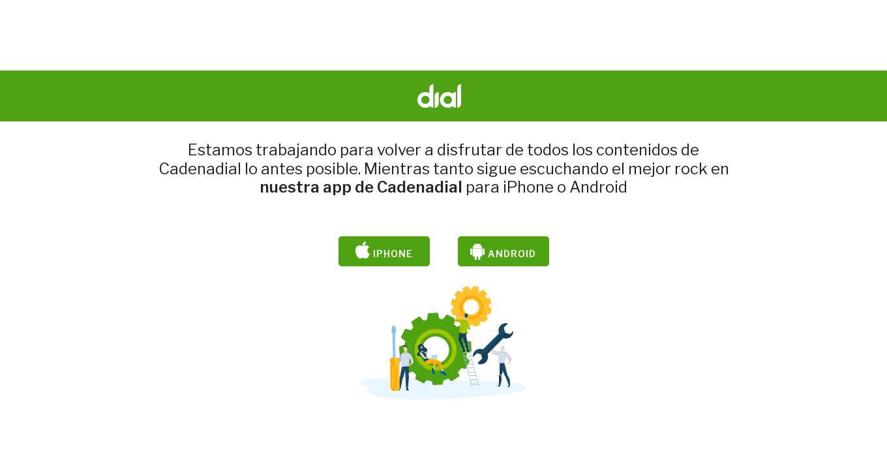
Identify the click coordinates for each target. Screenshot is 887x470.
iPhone (384, 251)
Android (503, 251)
